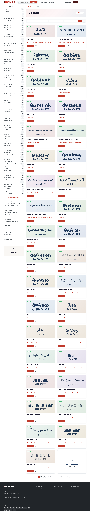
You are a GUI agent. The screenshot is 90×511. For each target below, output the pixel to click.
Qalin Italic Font (62, 439)
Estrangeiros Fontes (9, 79)
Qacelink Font (31, 114)
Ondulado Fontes (8, 184)
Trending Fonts (7, 232)
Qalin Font (61, 364)
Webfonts (38, 497)
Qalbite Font (61, 314)
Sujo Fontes (7, 116)
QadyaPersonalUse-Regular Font (36, 214)
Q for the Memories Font (65, 39)
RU (29, 507)
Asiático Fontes (8, 25)
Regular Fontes (7, 143)
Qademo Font (31, 164)
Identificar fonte (58, 489)
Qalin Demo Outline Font (65, 414)
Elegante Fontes (8, 166)
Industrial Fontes (8, 109)
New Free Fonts (8, 227)
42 (67, 476)
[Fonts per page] (56, 21)
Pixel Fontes (7, 136)
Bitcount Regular (8, 210)
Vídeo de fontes (75, 497)
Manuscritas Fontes (9, 95)
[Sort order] (71, 21)
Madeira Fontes (8, 193)
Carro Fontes (7, 41)
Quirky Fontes (7, 141)
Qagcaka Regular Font (64, 264)
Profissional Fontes (8, 138)
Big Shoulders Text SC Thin (10, 217)
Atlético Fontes (7, 27)
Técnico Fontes (7, 168)
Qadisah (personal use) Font (35, 189)
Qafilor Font (61, 239)
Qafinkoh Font (31, 264)
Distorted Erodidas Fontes (10, 63)
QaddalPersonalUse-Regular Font (68, 139)
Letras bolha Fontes (9, 34)
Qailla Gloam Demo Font (65, 289)
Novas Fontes (43, 2)
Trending (59, 2)
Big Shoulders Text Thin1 (10, 219)
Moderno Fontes (8, 123)
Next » (72, 476)
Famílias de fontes (41, 499)
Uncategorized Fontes (9, 179)
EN (5, 507)
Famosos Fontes (8, 73)
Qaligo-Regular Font (33, 364)
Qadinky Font (62, 164)
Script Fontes (7, 157)
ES (10, 507)
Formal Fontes (7, 82)
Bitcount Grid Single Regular (11, 205)
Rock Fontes (7, 148)
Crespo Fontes (7, 57)
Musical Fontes (7, 127)
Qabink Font (61, 64)
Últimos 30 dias (75, 499)
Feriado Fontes (7, 102)
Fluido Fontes (7, 113)
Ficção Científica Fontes (10, 154)
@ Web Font (38, 45)
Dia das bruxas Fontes (9, 93)
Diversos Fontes (8, 120)
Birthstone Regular (8, 214)
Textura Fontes (7, 170)
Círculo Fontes (7, 150)
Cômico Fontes (7, 50)
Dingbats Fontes (8, 61)
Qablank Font (31, 89)
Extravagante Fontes (9, 75)
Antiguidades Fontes (9, 18)
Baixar (30, 45)
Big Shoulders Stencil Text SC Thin (12, 221)
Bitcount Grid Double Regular (11, 208)
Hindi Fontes (7, 100)
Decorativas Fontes (8, 59)
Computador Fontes (9, 52)
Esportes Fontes (8, 161)
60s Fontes (6, 13)
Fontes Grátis (39, 489)
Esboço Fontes (7, 134)
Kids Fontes (7, 111)
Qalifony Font (62, 339)
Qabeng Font (31, 64)
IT (19, 507)
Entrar (75, 2)
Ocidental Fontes (8, 188)
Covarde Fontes (8, 84)
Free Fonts (28, 6)
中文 (26, 507)
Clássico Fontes (8, 48)
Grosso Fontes (7, 172)
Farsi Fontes (7, 77)
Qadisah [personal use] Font (66, 189)
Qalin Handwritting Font (34, 439)
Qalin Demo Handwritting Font (67, 389)
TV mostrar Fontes (8, 175)
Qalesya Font (31, 339)
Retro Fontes (7, 145)
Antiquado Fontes (8, 132)
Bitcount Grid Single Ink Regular (12, 203)
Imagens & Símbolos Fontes (11, 107)
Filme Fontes (7, 125)
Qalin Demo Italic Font (33, 414)
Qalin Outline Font (32, 464)
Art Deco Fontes (8, 20)
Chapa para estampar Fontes (11, 163)
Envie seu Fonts (40, 501)
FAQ (72, 491)
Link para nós (74, 495)
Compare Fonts (7, 234)
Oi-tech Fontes (7, 98)
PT (22, 507)
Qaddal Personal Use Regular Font (37, 139)
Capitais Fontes (8, 38)
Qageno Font (31, 289)
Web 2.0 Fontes (8, 186)
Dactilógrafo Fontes (9, 177)
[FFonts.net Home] (9, 2)
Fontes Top (52, 2)
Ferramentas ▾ (68, 2)
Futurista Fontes (8, 86)
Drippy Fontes (7, 68)
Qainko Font (30, 314)
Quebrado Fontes (8, 32)
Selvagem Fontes (8, 191)
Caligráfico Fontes (8, 36)
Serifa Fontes (7, 152)
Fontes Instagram (8, 237)
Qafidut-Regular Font (33, 239)
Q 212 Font (30, 39)
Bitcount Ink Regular (9, 201)
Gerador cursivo (8, 239)
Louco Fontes (7, 54)
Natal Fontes (7, 45)
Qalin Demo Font (32, 389)
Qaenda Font (62, 214)
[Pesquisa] (27, 2)
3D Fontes (6, 9)
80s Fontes (6, 16)
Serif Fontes (7, 159)
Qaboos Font (62, 89)
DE (8, 507)
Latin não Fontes (8, 129)
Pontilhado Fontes (8, 66)
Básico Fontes (7, 29)
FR (16, 507)
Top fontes (6, 230)
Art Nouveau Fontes (9, 23)
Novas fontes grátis (13, 197)
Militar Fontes (7, 118)
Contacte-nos (74, 489)
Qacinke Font (62, 114)
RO (14, 507)
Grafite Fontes (7, 91)
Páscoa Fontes (7, 70)
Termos (73, 493)
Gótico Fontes (7, 88)
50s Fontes (6, 11)
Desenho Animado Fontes (10, 43)
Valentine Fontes (8, 182)
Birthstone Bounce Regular (10, 212)
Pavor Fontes (7, 104)
